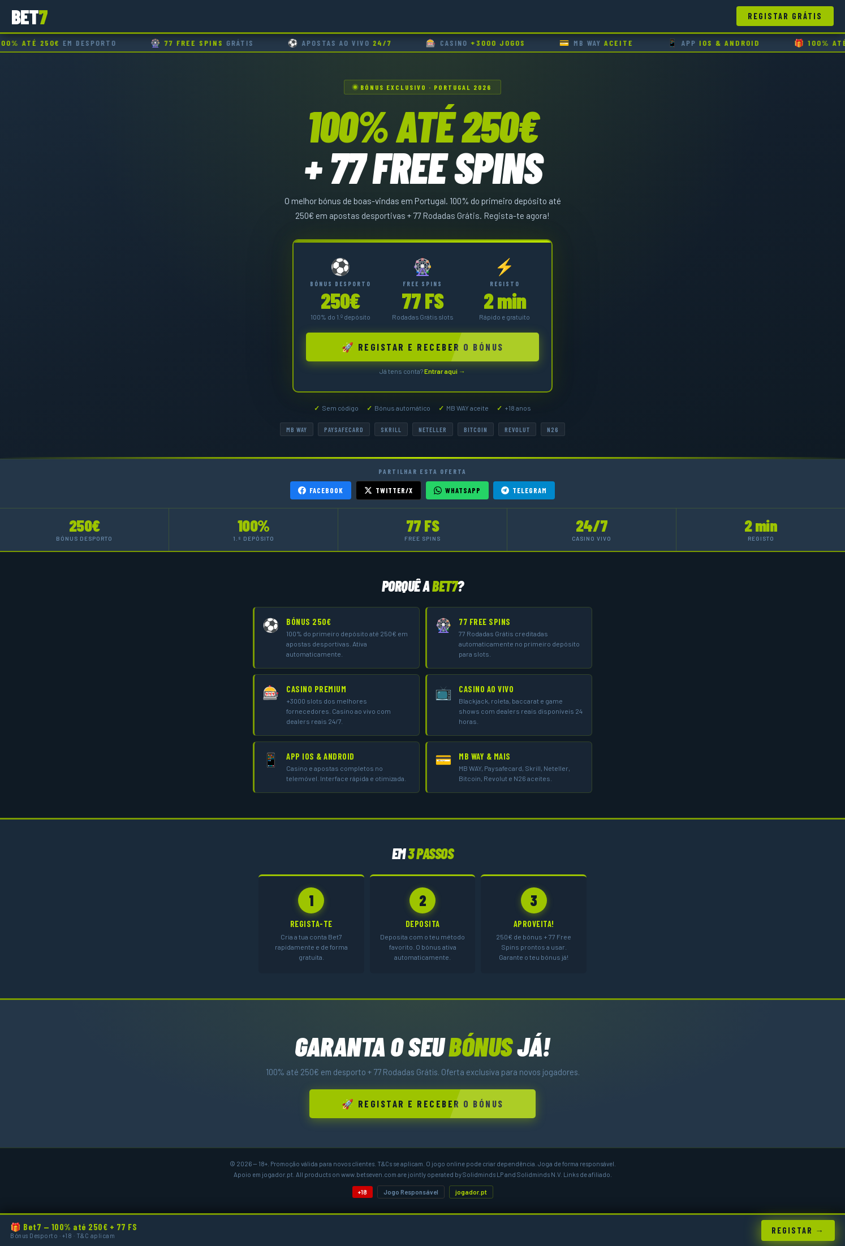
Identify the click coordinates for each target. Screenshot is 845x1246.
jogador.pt (471, 1192)
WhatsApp (457, 490)
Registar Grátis (785, 16)
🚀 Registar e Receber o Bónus (423, 346)
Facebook (320, 490)
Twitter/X (388, 490)
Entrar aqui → (444, 371)
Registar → (798, 1230)
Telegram (524, 490)
